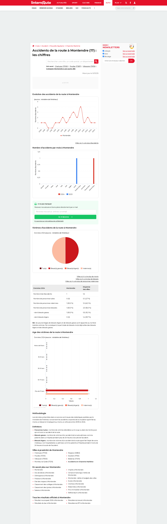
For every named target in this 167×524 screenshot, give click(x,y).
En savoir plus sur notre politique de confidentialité (49, 221)
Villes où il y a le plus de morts (88, 277)
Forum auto (86, 8)
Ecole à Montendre (75, 481)
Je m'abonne (63, 217)
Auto (108, 3)
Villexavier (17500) (41, 459)
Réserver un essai (46, 8)
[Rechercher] (125, 8)
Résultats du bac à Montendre (45, 503)
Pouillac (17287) (75, 66)
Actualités (61, 3)
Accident (45, 46)
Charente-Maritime (73, 46)
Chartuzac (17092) (61, 66)
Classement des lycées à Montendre (48, 487)
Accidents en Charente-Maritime (80, 462)
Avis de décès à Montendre (44, 473)
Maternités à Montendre (77, 487)
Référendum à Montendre (77, 493)
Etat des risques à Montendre (45, 481)
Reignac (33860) (74, 453)
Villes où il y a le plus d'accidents (86, 143)
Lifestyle (106, 51)
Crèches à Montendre (76, 484)
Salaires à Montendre (42, 490)
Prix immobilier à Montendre (78, 490)
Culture (85, 3)
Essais (34, 8)
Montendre (39, 470)
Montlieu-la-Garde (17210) (44, 462)
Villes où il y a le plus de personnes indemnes (81, 281)
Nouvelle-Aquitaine (57, 46)
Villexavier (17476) (89, 66)
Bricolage (107, 57)
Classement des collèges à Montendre (49, 484)
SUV (77, 8)
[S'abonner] (119, 61)
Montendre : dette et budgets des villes (82, 478)
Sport (74, 3)
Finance (98, 3)
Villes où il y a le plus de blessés (87, 279)
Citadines (59, 8)
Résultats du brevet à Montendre (80, 500)
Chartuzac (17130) (41, 453)
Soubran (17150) (73, 456)
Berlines (69, 8)
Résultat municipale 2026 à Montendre (49, 500)
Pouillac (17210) (40, 456)
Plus (118, 3)
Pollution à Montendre (43, 479)
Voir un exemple (129, 51)
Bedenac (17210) (74, 459)
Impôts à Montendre (75, 470)
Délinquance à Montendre (44, 476)
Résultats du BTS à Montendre (79, 503)
